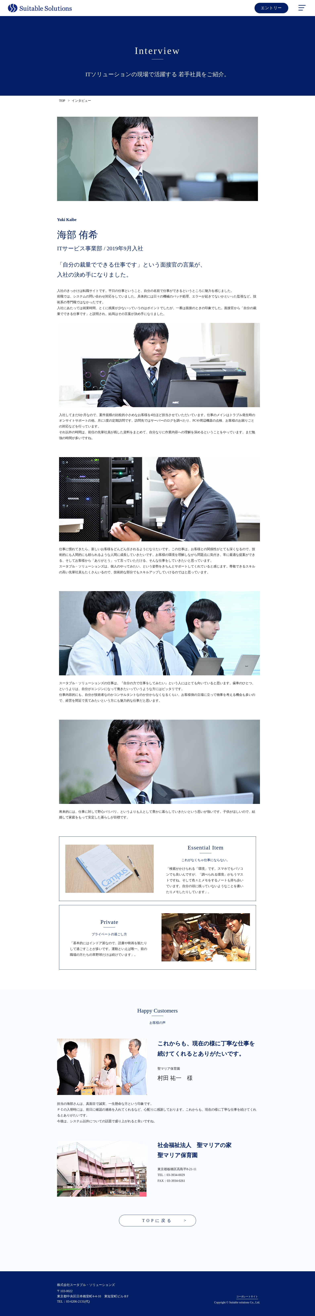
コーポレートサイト (247, 1296)
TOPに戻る (157, 1221)
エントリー (273, 7)
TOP (62, 100)
